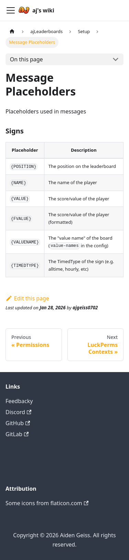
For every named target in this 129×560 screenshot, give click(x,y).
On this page (26, 59)
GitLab (17, 434)
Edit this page (27, 298)
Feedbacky (19, 401)
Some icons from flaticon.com (47, 503)
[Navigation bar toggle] (11, 10)
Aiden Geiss (75, 535)
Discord (18, 412)
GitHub (18, 423)
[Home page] (12, 31)
